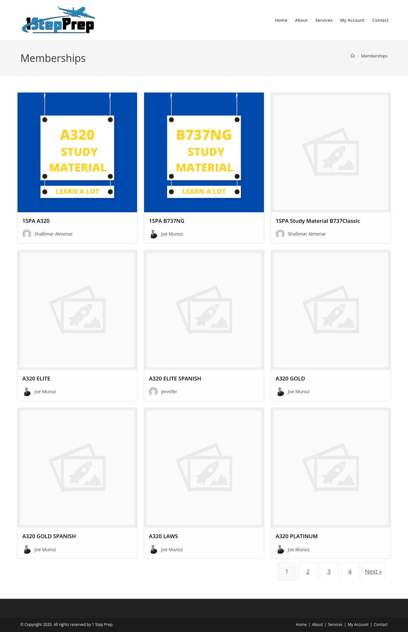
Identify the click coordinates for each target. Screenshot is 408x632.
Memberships (374, 56)
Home (301, 624)
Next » (373, 571)
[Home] (353, 56)
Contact (381, 624)
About (317, 624)
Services (335, 624)
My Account (358, 624)
